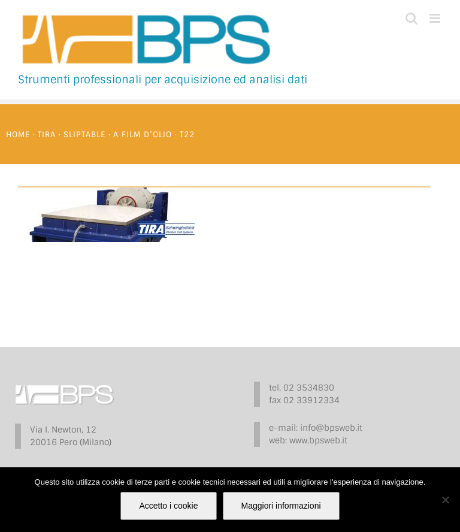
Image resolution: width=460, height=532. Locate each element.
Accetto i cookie (168, 505)
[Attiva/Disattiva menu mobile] (435, 18)
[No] (445, 500)
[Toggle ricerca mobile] (411, 18)
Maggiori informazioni (281, 505)
